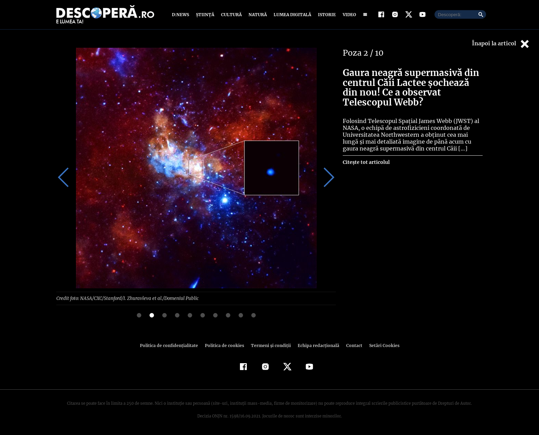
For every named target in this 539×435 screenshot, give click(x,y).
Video (348, 14)
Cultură (231, 14)
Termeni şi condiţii (270, 345)
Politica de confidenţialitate (172, 345)
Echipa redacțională (316, 345)
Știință (205, 14)
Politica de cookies (225, 345)
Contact (351, 345)
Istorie (325, 14)
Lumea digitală (291, 14)
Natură (257, 14)
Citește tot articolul (366, 162)
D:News (181, 14)
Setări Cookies (380, 345)
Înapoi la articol (501, 44)
